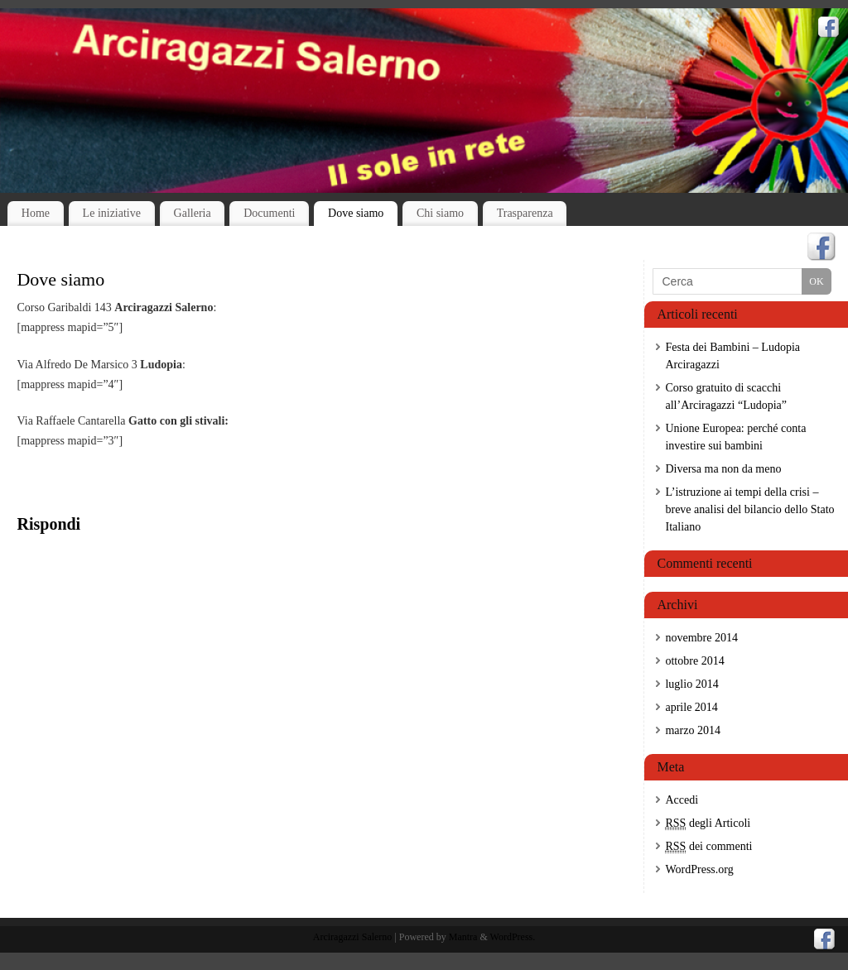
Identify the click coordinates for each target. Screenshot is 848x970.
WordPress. (513, 937)
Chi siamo (440, 213)
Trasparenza (525, 213)
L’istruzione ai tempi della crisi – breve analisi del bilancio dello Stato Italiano (749, 509)
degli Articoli (707, 823)
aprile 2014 (691, 707)
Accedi (681, 800)
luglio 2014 (691, 684)
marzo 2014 (692, 730)
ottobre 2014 (694, 661)
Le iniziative (112, 213)
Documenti (269, 213)
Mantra (463, 937)
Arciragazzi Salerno (353, 937)
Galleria (192, 213)
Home (36, 213)
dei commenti (708, 846)
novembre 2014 (701, 637)
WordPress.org (699, 869)
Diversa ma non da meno (723, 469)
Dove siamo (355, 213)
